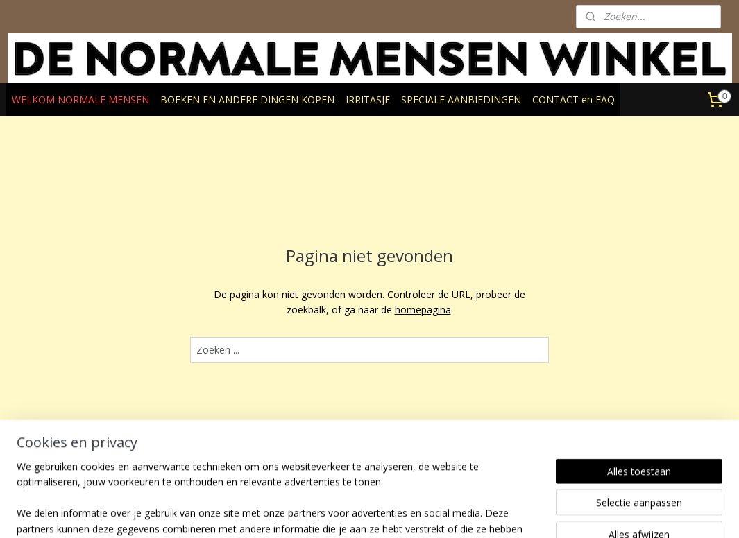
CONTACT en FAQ (573, 99)
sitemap (337, 512)
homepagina (423, 309)
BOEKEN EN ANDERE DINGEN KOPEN (247, 99)
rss (366, 512)
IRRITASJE (368, 99)
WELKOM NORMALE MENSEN (80, 99)
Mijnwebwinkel (540, 512)
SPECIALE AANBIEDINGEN (461, 99)
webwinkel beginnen (419, 512)
